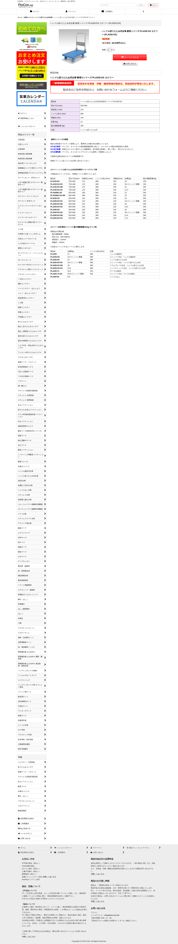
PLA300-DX (55, 210)
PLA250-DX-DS (56, 201)
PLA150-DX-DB (56, 187)
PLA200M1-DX (56, 193)
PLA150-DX (55, 181)
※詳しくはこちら (49, 877)
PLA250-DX (55, 198)
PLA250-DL (55, 277)
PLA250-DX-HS (56, 207)
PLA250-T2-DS (56, 274)
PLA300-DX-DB (56, 215)
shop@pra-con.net (111, 915)
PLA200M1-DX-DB (57, 195)
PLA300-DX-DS (56, 212)
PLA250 (53, 254)
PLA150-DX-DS (56, 184)
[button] (143, 11)
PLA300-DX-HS (56, 218)
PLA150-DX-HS (56, 190)
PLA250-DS (55, 257)
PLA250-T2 (54, 271)
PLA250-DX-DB (56, 204)
